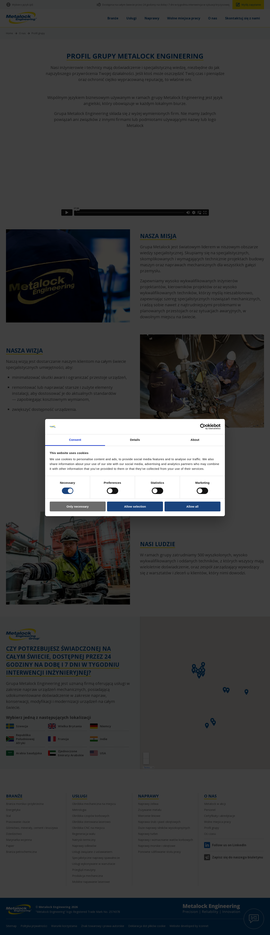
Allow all (192, 506)
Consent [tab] (75, 439)
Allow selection (135, 506)
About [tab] (195, 439)
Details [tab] (135, 439)
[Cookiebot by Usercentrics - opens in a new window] (203, 427)
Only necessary (78, 506)
